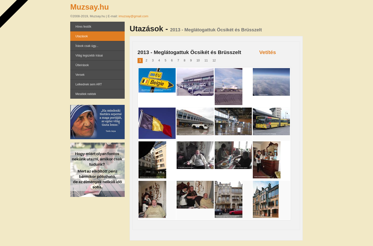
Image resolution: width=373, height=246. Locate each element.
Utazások (81, 36)
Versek (80, 74)
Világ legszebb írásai (89, 55)
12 (214, 60)
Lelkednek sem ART (88, 84)
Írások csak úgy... (86, 46)
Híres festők (83, 26)
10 (198, 60)
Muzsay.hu (89, 7)
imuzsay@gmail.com (133, 16)
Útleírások (82, 65)
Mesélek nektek (85, 94)
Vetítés (267, 52)
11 (206, 60)
